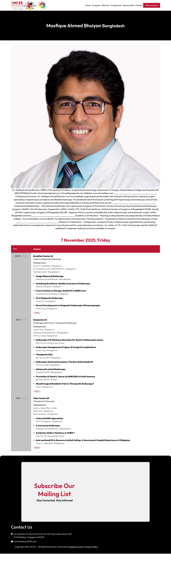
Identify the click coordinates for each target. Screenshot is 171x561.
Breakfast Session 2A (44, 256)
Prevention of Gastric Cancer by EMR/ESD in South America (65, 381)
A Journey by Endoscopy (48, 432)
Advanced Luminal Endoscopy (51, 373)
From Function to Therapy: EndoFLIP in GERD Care (61, 292)
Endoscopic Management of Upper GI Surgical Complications (66, 351)
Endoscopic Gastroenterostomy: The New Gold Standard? (64, 366)
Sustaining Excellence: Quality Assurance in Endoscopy (63, 285)
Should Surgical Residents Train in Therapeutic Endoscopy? (65, 388)
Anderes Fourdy (75, 554)
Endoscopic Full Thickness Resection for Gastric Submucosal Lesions (70, 343)
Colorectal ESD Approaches (50, 424)
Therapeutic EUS (44, 358)
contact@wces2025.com (25, 548)
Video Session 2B (41, 403)
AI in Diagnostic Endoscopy (49, 300)
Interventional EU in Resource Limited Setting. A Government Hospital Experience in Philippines (83, 447)
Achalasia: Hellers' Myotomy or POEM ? (55, 439)
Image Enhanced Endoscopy (50, 277)
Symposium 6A (40, 322)
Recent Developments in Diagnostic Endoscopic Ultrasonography (68, 307)
